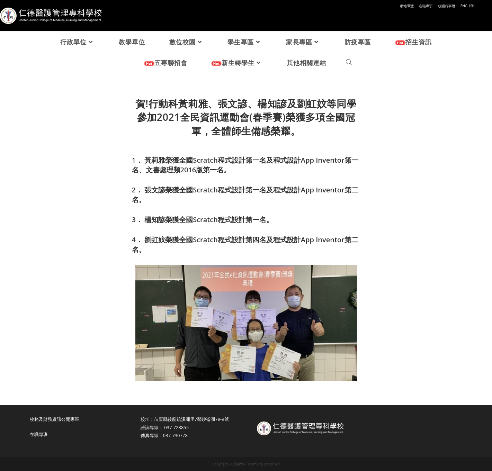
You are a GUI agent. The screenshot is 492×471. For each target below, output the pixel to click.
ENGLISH (467, 5)
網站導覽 (407, 5)
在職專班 (426, 5)
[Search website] (349, 62)
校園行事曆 (446, 5)
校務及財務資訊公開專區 (54, 419)
